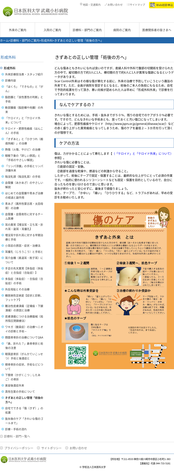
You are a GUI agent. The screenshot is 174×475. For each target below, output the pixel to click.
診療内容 (10, 80)
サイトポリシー (51, 448)
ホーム (4, 40)
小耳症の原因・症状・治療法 (22, 246)
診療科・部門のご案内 (87, 30)
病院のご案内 (122, 30)
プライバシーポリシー (18, 448)
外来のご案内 (17, 30)
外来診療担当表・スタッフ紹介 (24, 74)
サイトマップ (136, 5)
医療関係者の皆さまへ (156, 30)
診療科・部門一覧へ (17, 436)
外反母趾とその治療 (17, 289)
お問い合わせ (114, 5)
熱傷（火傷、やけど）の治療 (22, 149)
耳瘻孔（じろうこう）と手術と (24, 252)
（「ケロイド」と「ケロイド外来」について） (142, 153)
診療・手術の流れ (16, 429)
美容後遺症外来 (14, 385)
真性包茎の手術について (20, 392)
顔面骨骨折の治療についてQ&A (24, 337)
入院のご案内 (52, 30)
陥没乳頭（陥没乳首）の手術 (22, 177)
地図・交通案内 (90, 5)
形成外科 (47, 40)
